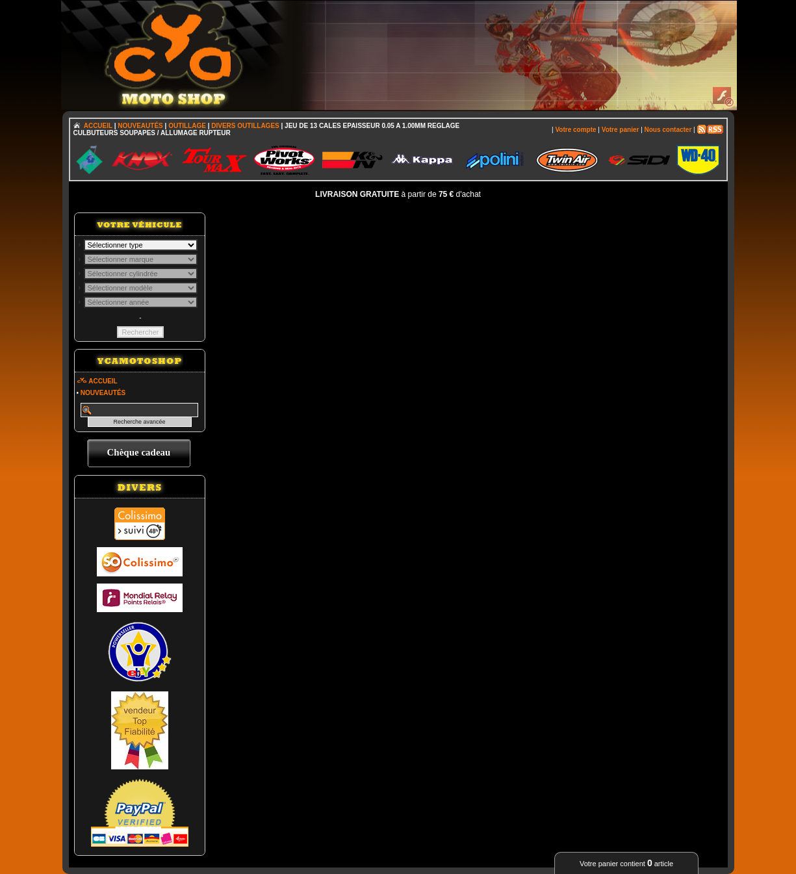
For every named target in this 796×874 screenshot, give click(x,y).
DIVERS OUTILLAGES (245, 125)
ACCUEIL (98, 125)
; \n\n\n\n (141, 245)
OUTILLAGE (187, 125)
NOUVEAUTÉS (140, 125)
